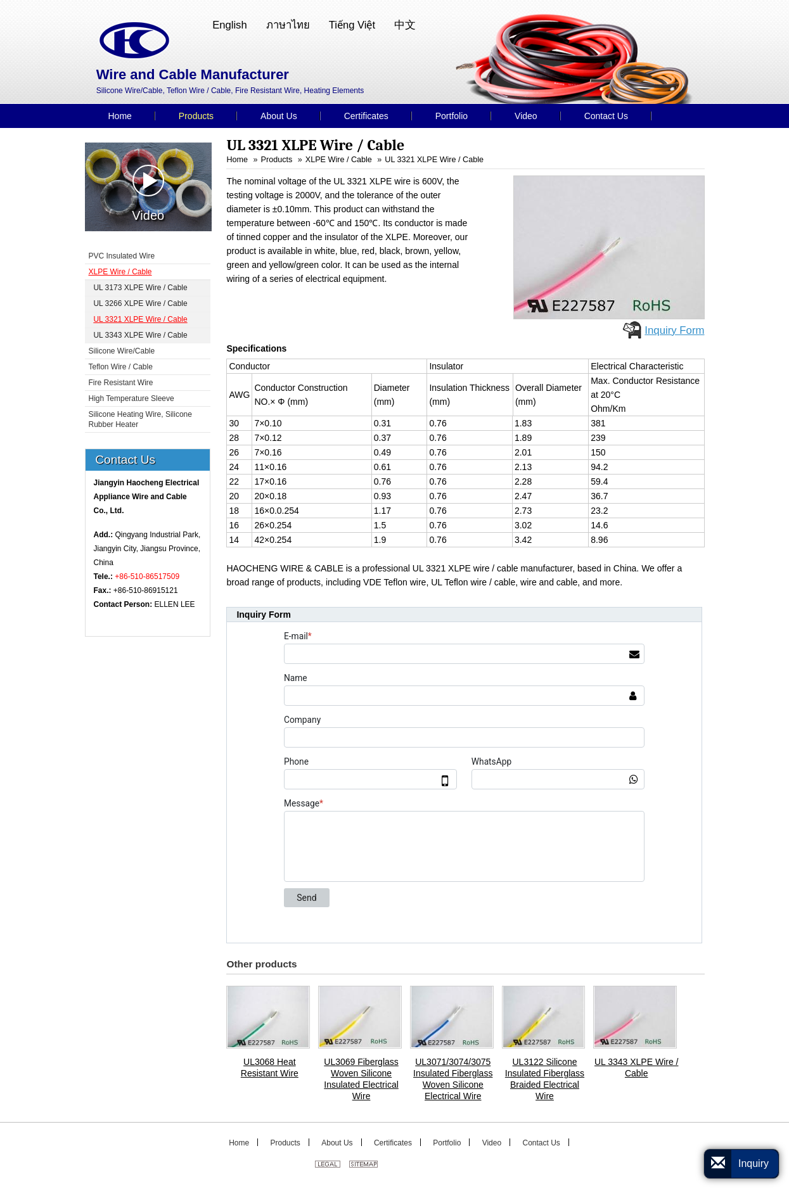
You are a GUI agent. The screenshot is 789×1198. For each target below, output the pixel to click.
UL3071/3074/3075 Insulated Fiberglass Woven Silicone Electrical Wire (452, 1079)
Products (277, 159)
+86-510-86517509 (147, 576)
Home (237, 159)
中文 (405, 25)
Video (148, 193)
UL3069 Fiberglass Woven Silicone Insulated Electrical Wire (361, 1079)
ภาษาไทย (288, 25)
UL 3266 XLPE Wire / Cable (140, 303)
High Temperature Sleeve (131, 398)
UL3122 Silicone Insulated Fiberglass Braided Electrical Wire (544, 1079)
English (229, 25)
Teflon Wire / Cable (121, 366)
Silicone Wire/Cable (122, 351)
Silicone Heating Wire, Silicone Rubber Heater (140, 419)
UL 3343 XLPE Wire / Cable (636, 1067)
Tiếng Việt (352, 25)
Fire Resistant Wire (121, 382)
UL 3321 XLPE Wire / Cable (434, 159)
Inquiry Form (674, 330)
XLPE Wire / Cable (338, 159)
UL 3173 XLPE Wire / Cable (140, 287)
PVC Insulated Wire (122, 256)
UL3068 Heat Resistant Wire (269, 1067)
